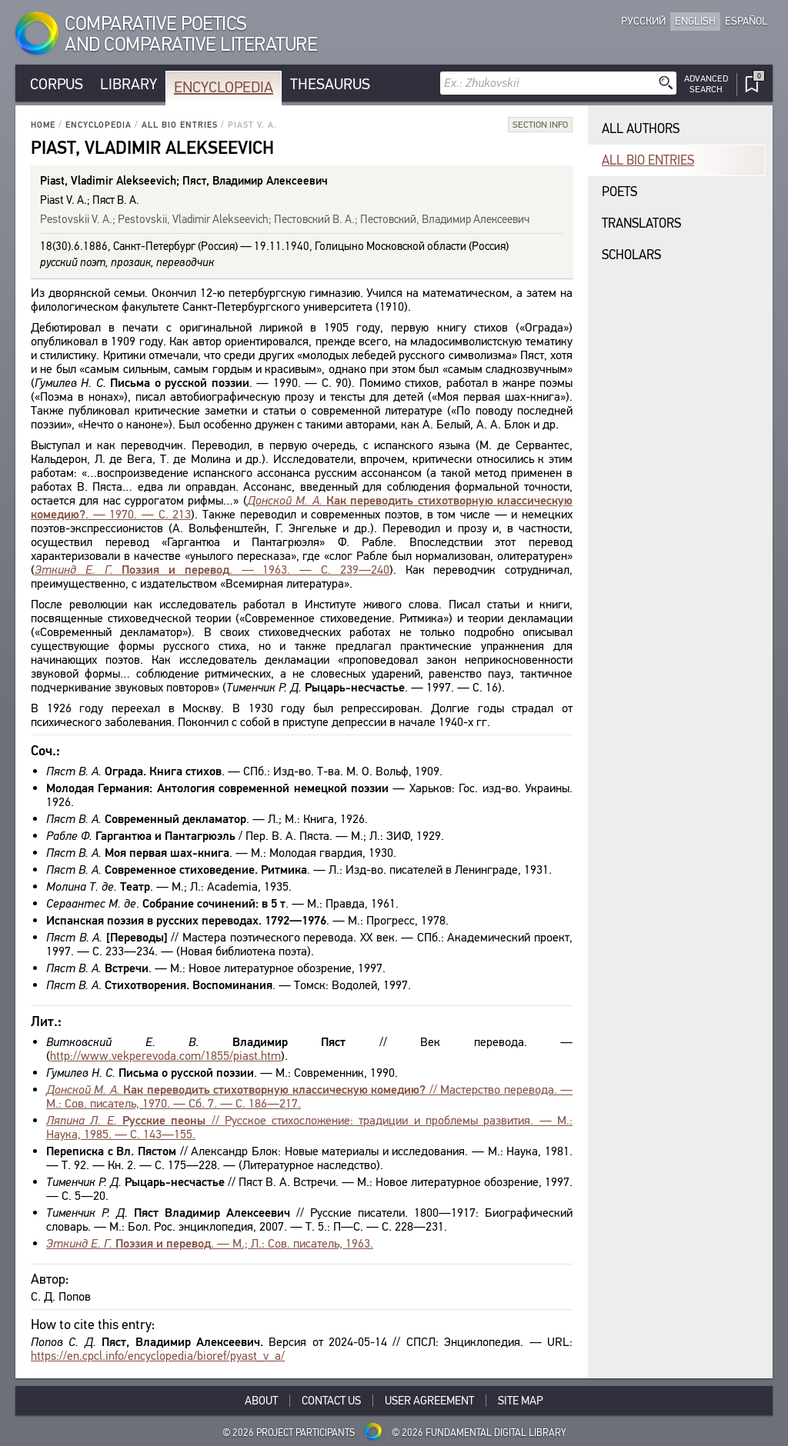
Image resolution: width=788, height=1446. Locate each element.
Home (43, 125)
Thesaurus (330, 84)
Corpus (56, 84)
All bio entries (180, 125)
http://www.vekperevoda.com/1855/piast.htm (165, 1055)
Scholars (631, 255)
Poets (619, 192)
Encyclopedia (223, 87)
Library (128, 84)
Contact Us (331, 1401)
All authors (640, 129)
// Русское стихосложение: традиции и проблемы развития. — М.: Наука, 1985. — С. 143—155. (309, 1127)
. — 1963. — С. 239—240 (212, 569)
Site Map (520, 1401)
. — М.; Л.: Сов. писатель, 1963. (209, 1243)
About (261, 1401)
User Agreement (429, 1401)
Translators (641, 223)
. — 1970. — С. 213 (302, 507)
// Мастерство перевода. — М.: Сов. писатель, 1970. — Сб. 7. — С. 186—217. (309, 1096)
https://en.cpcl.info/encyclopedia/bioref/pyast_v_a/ (158, 1355)
